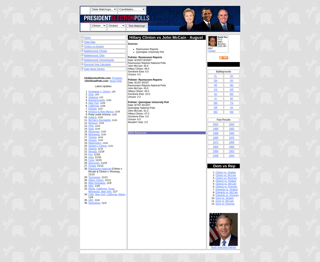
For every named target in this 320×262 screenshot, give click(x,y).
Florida (92, 165)
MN (216, 103)
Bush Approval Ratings (223, 246)
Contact (211, 51)
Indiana (92, 117)
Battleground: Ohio (94, 55)
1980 (215, 137)
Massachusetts (96, 100)
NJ (215, 94)
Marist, (92, 188)
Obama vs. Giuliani (226, 181)
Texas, (111, 188)
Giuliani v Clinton (97, 145)
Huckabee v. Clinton (99, 91)
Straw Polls (116, 81)
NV (231, 80)
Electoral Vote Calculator (97, 64)
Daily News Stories (94, 69)
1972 (215, 142)
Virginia (92, 137)
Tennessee (94, 177)
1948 (215, 155)
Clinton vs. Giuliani (226, 172)
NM (231, 112)
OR (231, 89)
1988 (215, 133)
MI (215, 85)
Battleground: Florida (95, 51)
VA (231, 107)
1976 (231, 137)
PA (231, 76)
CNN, (91, 194)
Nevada (92, 151)
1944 (231, 155)
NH (231, 85)
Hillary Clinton (95, 180)
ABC (90, 200)
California (93, 105)
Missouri (93, 123)
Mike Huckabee (96, 183)
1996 (215, 128)
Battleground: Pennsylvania (99, 60)
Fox (90, 154)
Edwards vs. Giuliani (227, 189)
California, (102, 188)
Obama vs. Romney (226, 186)
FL (215, 76)
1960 (231, 146)
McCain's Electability (99, 120)
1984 (231, 133)
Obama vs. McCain (226, 183)
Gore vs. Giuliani (225, 198)
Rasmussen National (99, 168)
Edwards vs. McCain (227, 192)
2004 (215, 124)
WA (231, 94)
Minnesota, (94, 191)
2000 (231, 124)
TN (231, 103)
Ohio (90, 94)
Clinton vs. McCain (226, 175)
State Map (89, 42)
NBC (90, 185)
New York (93, 103)
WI (231, 98)
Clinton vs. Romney (226, 178)
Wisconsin (94, 131)
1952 (231, 151)
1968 (231, 142)
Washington (94, 143)
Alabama (93, 97)
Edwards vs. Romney (227, 195)
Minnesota (94, 134)
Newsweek (94, 203)
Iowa (90, 128)
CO (215, 89)
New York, (101, 194)
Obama (92, 148)
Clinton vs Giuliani (94, 46)
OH (215, 80)
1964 (215, 146)
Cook (91, 160)
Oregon (92, 140)
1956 (215, 151)
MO (216, 112)
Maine (121, 194)
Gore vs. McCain (225, 201)
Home (87, 37)
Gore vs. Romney (225, 203)
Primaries (117, 78)
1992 (231, 128)
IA (215, 98)
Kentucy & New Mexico (100, 111)
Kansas (92, 108)
